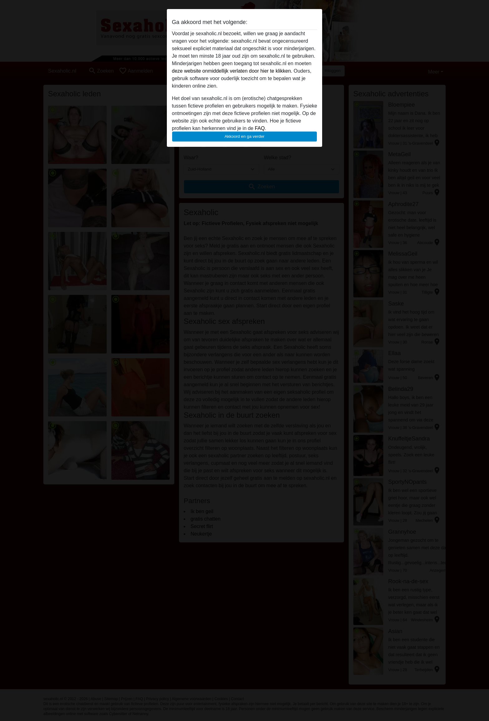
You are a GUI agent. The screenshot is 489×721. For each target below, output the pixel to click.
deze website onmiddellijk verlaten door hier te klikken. (232, 71)
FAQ (260, 128)
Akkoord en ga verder (244, 136)
